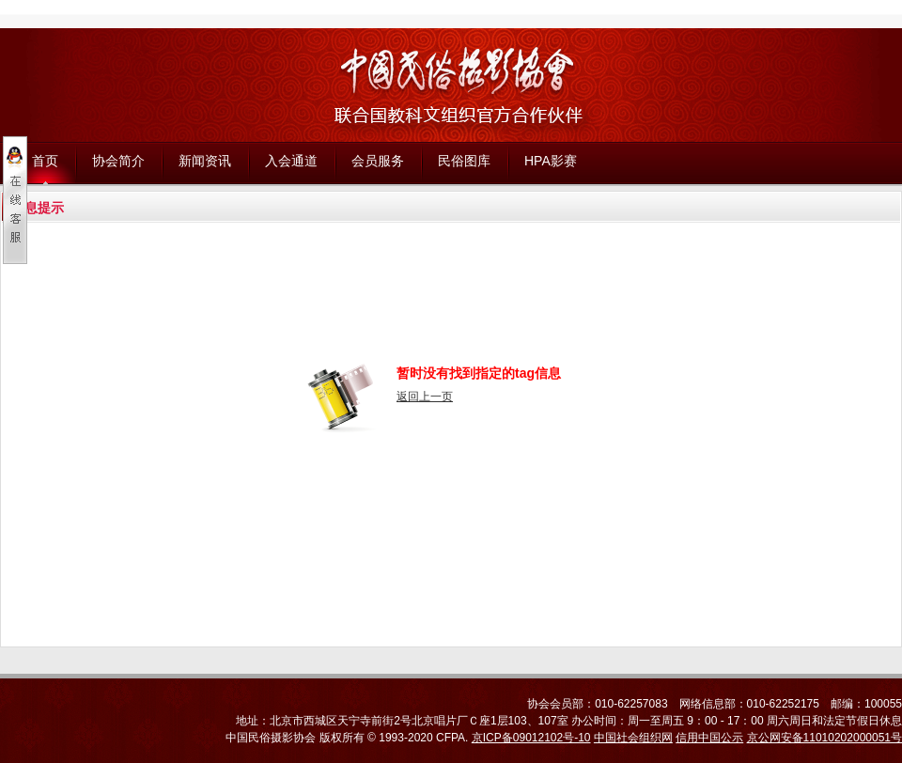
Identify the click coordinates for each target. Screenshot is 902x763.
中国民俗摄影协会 (271, 737)
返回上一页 (425, 396)
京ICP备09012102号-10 (531, 737)
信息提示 (37, 207)
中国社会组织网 (633, 737)
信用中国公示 (709, 737)
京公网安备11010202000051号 (824, 737)
